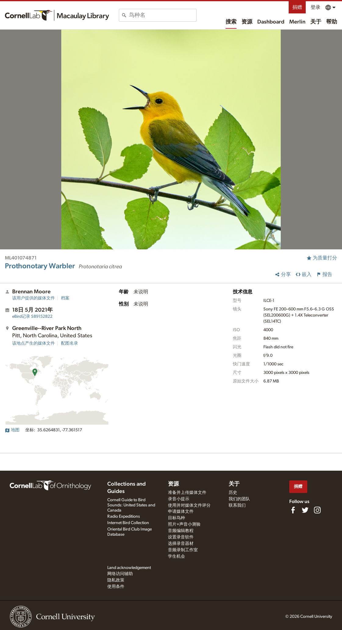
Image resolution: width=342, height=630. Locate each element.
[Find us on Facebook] (293, 510)
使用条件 (115, 587)
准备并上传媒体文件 (187, 493)
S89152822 (32, 316)
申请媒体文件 (181, 511)
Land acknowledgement (129, 568)
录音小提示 (178, 499)
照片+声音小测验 (184, 524)
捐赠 (297, 7)
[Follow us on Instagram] (317, 510)
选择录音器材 (181, 543)
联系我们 (237, 505)
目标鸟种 (176, 518)
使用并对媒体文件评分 (189, 505)
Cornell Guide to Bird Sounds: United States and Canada (131, 505)
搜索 (231, 22)
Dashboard (270, 22)
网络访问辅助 (120, 574)
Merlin (297, 22)
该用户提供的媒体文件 (33, 298)
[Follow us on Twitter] (305, 510)
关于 (315, 22)
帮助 (331, 22)
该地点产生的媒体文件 (33, 343)
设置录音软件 (181, 537)
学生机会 (176, 556)
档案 (65, 298)
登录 (315, 7)
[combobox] (162, 15)
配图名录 (69, 343)
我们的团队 (239, 499)
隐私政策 (115, 580)
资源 (246, 22)
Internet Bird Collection (128, 523)
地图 (12, 430)
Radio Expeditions (123, 516)
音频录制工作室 (183, 550)
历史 (233, 493)
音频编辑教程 (181, 531)
